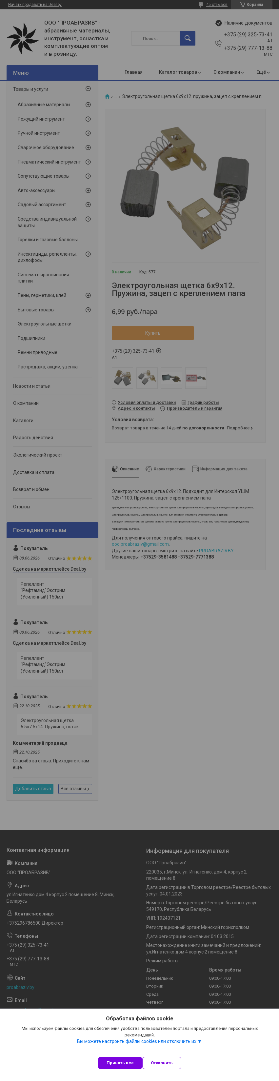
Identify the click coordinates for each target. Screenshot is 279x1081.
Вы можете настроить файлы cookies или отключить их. (137, 1041)
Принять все (120, 1062)
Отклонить (162, 1062)
